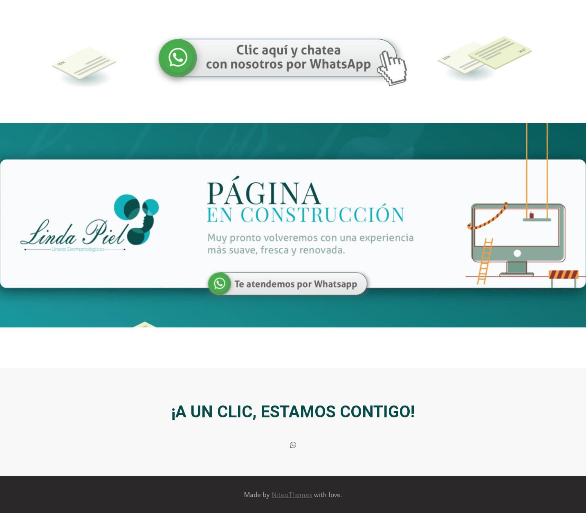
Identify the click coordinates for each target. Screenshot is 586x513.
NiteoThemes (292, 494)
